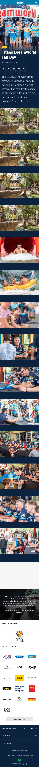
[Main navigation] (3, 2)
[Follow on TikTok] (24, 728)
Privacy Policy (24, 750)
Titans (4, 47)
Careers (8, 755)
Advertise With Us (28, 755)
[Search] (36, 2)
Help (13, 755)
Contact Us (19, 755)
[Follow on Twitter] (32, 728)
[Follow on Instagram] (36, 728)
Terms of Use (15, 750)
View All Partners (19, 719)
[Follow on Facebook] (28, 728)
